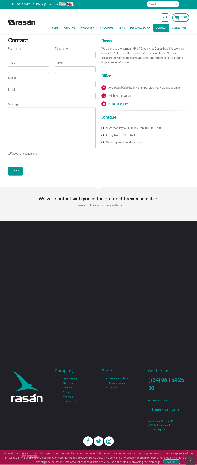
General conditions (119, 378)
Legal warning (70, 378)
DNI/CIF (59, 63)
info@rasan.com (48, 4)
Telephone (61, 48)
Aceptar (172, 461)
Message (13, 104)
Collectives (179, 28)
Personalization (140, 28)
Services (67, 387)
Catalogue (106, 28)
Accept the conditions (24, 153)
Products (86, 28)
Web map (68, 396)
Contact (161, 28)
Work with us (69, 401)
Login (165, 17)
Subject (12, 77)
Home (55, 28)
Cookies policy (117, 383)
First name (14, 48)
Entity (11, 63)
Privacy (113, 387)
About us (69, 28)
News (122, 28)
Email (11, 89)
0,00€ (184, 17)
